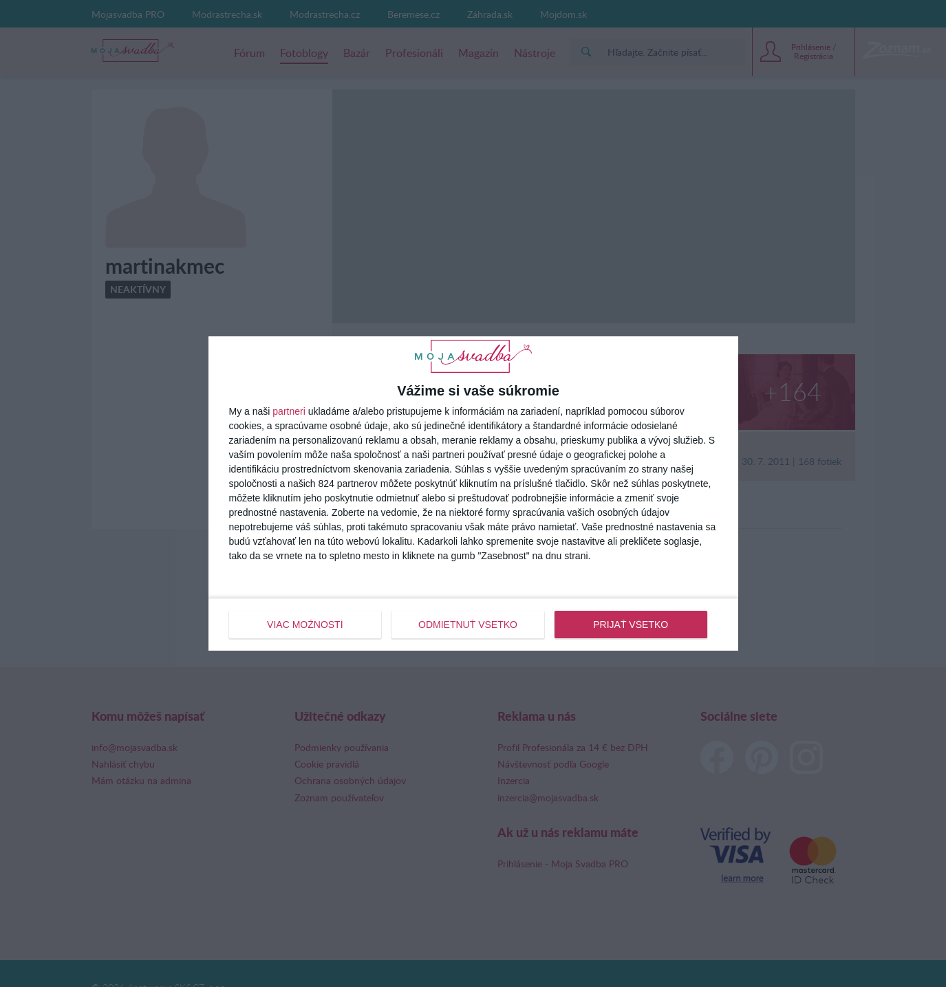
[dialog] (473, 493)
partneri (288, 411)
